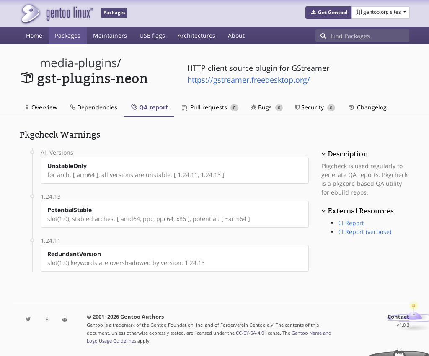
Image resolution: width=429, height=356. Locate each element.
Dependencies (93, 107)
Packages (67, 35)
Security (315, 107)
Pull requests (210, 107)
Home (34, 35)
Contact (398, 316)
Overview (41, 107)
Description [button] (348, 154)
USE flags (152, 35)
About (236, 35)
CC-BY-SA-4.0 (250, 333)
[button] (328, 12)
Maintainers (110, 35)
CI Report (351, 223)
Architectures (196, 35)
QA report (149, 107)
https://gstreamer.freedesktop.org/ (248, 80)
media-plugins (78, 62)
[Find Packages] (370, 35)
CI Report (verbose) (364, 232)
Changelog (367, 107)
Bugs (267, 107)
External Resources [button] (361, 211)
